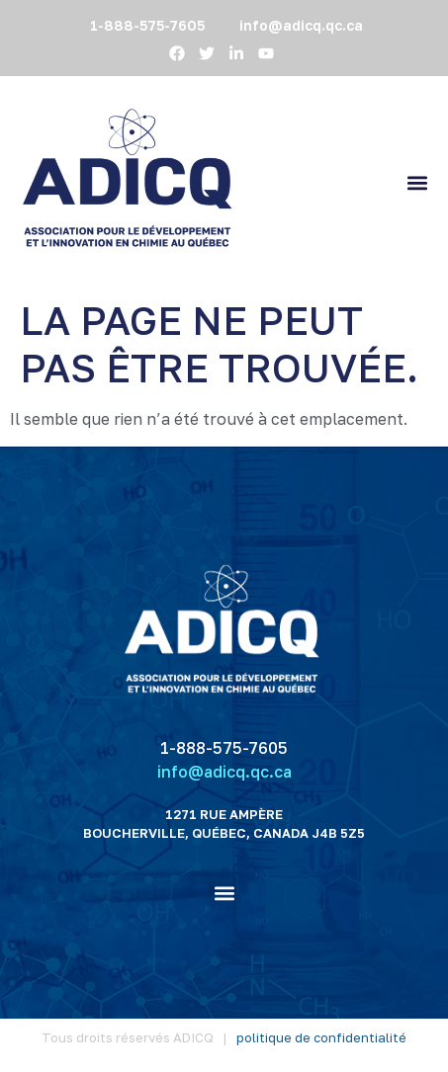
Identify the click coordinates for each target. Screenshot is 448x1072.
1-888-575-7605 (224, 748)
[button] (417, 182)
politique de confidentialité (321, 1037)
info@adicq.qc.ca (224, 772)
